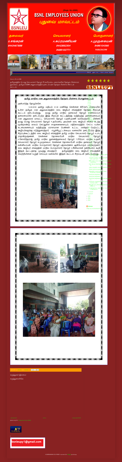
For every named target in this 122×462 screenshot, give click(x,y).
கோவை (90, 114)
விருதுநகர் (90, 110)
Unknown (90, 206)
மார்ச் (90, 152)
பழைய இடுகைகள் (76, 417)
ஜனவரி (91, 193)
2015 (89, 196)
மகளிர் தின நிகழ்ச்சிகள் (94, 174)
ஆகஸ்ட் (91, 143)
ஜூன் (90, 146)
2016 (89, 133)
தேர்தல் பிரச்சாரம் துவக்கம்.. (95, 169)
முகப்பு (44, 417)
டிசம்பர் (91, 135)
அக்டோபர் (92, 139)
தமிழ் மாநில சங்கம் (92, 96)
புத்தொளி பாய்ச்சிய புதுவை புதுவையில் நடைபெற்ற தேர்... (98, 158)
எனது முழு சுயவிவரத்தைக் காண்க (94, 208)
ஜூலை (91, 144)
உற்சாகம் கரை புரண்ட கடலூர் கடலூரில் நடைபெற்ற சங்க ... (98, 155)
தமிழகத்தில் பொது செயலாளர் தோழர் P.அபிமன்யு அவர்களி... (98, 172)
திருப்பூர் (90, 117)
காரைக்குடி (90, 112)
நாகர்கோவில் (91, 107)
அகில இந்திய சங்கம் (93, 95)
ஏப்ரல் (90, 150)
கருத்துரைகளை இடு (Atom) (24, 420)
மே (90, 148)
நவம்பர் (91, 137)
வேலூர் (89, 105)
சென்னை (90, 98)
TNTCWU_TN (91, 119)
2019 (89, 127)
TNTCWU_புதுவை (92, 121)
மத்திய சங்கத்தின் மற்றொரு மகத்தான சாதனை (100, 167)
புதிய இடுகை (14, 417)
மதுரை (89, 100)
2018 (89, 129)
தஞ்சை (89, 102)
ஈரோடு (89, 115)
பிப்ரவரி (91, 191)
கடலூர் (89, 103)
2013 (89, 200)
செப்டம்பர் (92, 141)
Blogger (69, 454)
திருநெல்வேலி (91, 108)
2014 (89, 198)
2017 (89, 131)
